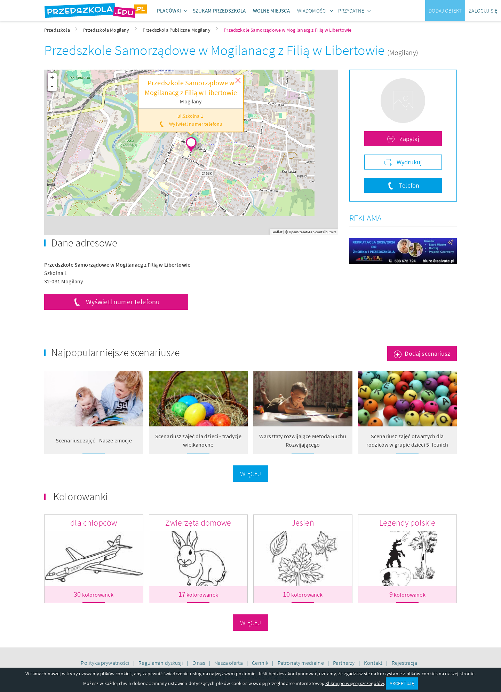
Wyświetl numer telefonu (123, 301)
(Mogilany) (402, 52)
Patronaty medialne (301, 662)
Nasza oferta (229, 662)
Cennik (260, 662)
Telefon (408, 185)
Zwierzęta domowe (198, 522)
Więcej (250, 473)
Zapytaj (408, 139)
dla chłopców (93, 522)
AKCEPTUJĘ (402, 683)
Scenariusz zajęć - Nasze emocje (94, 440)
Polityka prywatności (105, 662)
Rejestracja (405, 662)
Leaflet (277, 231)
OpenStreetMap (302, 231)
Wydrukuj (408, 162)
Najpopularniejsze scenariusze (115, 352)
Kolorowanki (80, 496)
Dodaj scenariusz (427, 353)
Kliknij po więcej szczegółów (354, 683)
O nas (199, 662)
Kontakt (373, 662)
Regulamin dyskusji (161, 662)
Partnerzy (344, 662)
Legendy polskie (407, 522)
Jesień (303, 522)
